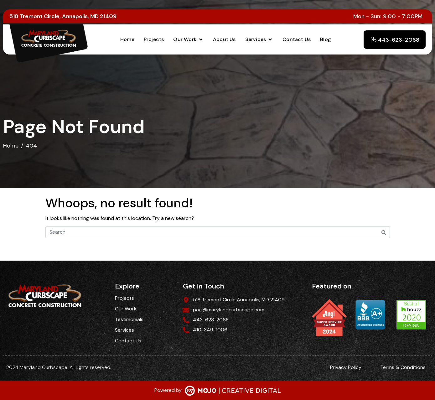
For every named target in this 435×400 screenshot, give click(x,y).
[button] (188, 39)
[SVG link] (233, 391)
